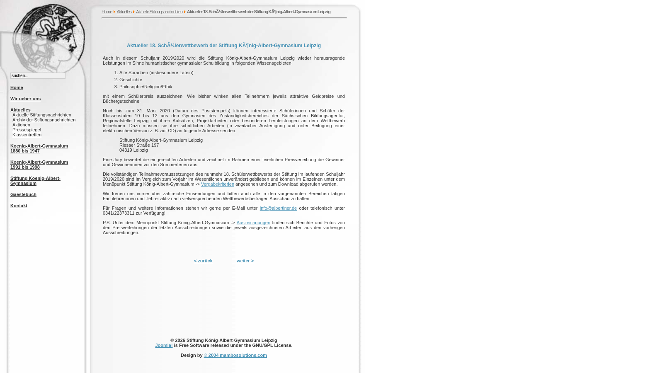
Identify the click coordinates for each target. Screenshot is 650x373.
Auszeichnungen (253, 222)
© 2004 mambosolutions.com (235, 355)
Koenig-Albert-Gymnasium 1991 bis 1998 (39, 165)
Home (107, 11)
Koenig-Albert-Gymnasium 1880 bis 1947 (39, 148)
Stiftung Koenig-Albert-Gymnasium (35, 181)
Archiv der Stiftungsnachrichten (43, 119)
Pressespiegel (26, 129)
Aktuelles (123, 11)
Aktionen (21, 124)
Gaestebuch (23, 194)
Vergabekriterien (217, 184)
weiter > (245, 260)
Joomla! (163, 345)
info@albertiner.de (278, 208)
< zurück (203, 260)
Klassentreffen (26, 134)
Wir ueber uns (25, 98)
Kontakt (18, 205)
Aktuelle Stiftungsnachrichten (159, 11)
